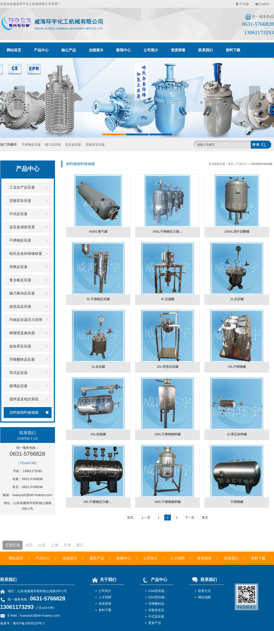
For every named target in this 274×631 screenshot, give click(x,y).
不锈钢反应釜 (31, 144)
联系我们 (205, 50)
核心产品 (68, 50)
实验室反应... (157, 610)
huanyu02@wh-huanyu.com (32, 495)
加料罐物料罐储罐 (261, 164)
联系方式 (204, 591)
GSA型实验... (157, 591)
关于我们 (103, 579)
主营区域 (12, 545)
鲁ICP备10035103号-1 (29, 623)
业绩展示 (96, 50)
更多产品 (154, 623)
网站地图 (204, 597)
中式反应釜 (156, 616)
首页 (230, 164)
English (264, 4)
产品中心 (41, 50)
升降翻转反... (157, 603)
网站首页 (14, 50)
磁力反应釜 (53, 144)
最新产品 (96, 558)
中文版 (244, 4)
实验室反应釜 (95, 144)
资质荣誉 (178, 50)
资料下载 (233, 50)
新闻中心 (123, 50)
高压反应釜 (73, 144)
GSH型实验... (157, 597)
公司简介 (151, 50)
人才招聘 (177, 558)
